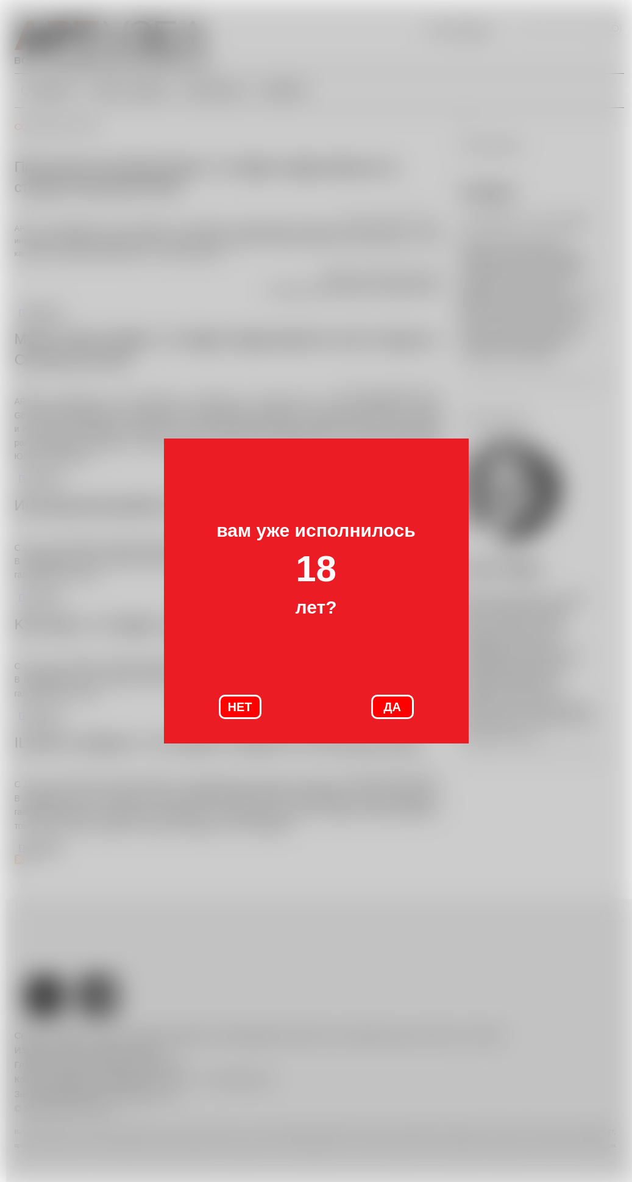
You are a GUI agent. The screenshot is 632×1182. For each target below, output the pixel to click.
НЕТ (240, 707)
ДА (392, 707)
